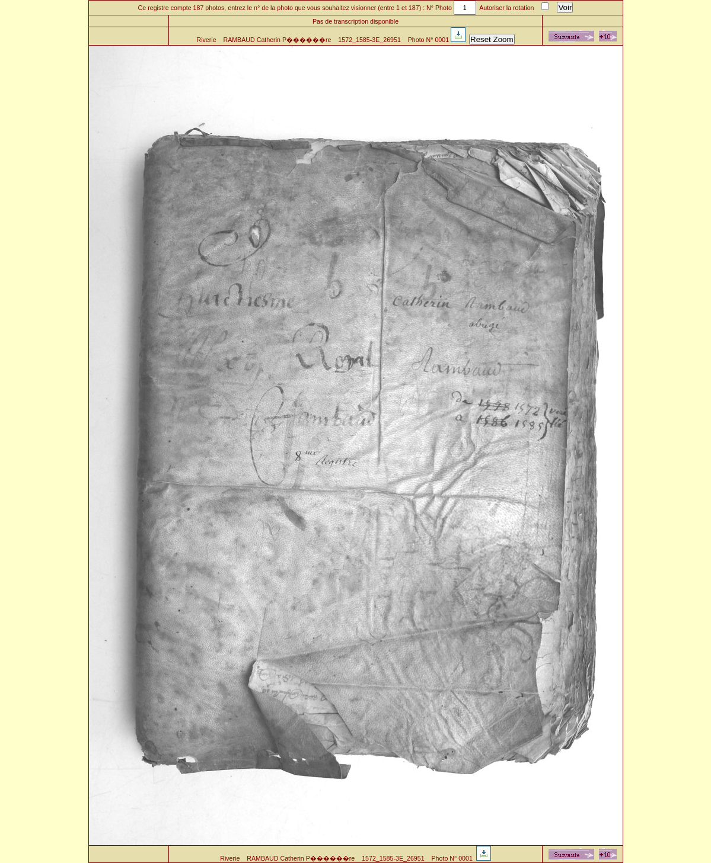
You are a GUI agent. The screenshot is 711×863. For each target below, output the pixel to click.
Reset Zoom (492, 39)
